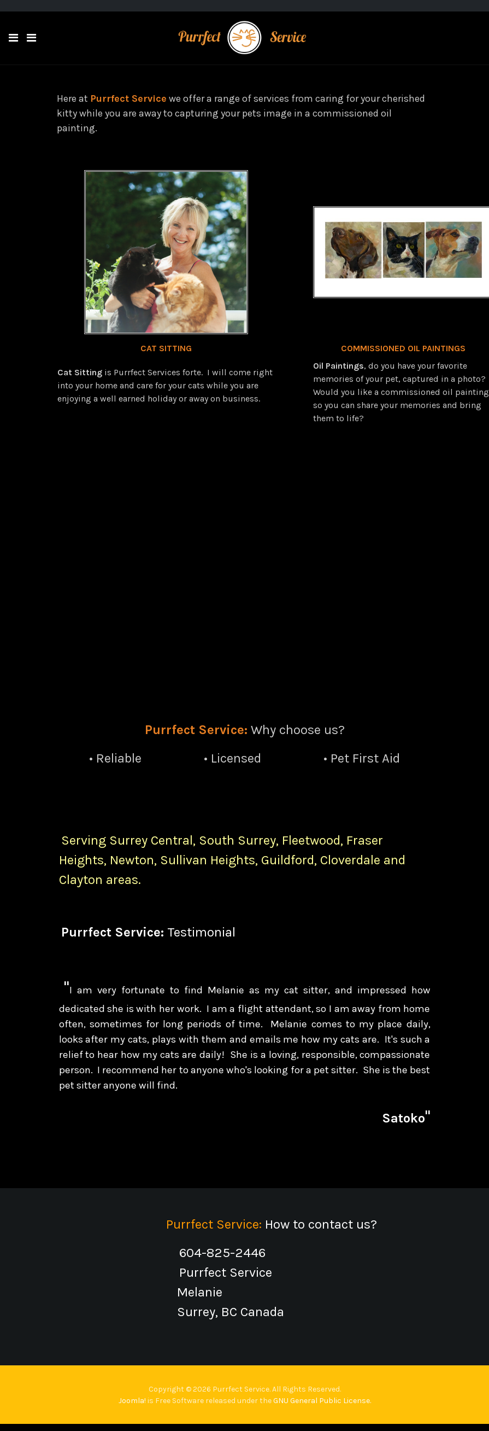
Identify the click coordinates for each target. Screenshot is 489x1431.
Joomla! (132, 1400)
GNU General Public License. (322, 1400)
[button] (13, 38)
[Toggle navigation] (31, 38)
